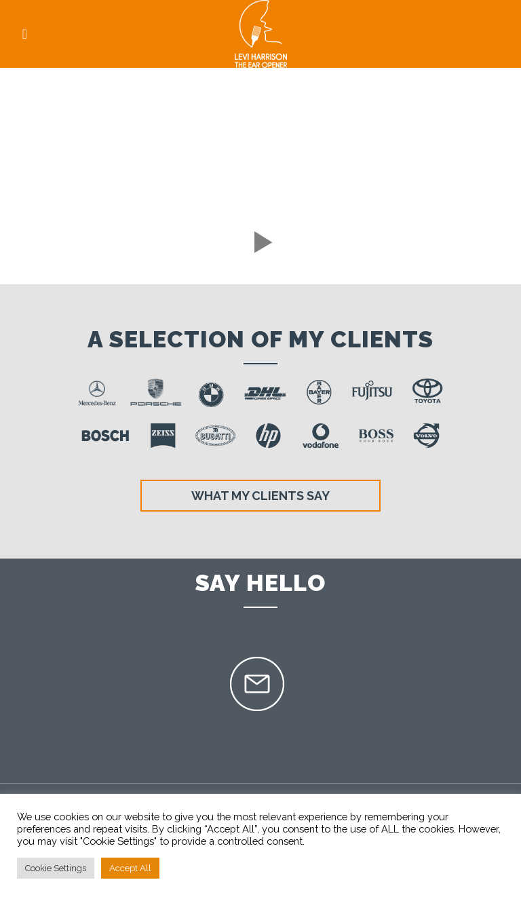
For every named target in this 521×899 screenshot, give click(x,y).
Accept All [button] (130, 868)
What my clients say (260, 496)
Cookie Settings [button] (55, 868)
